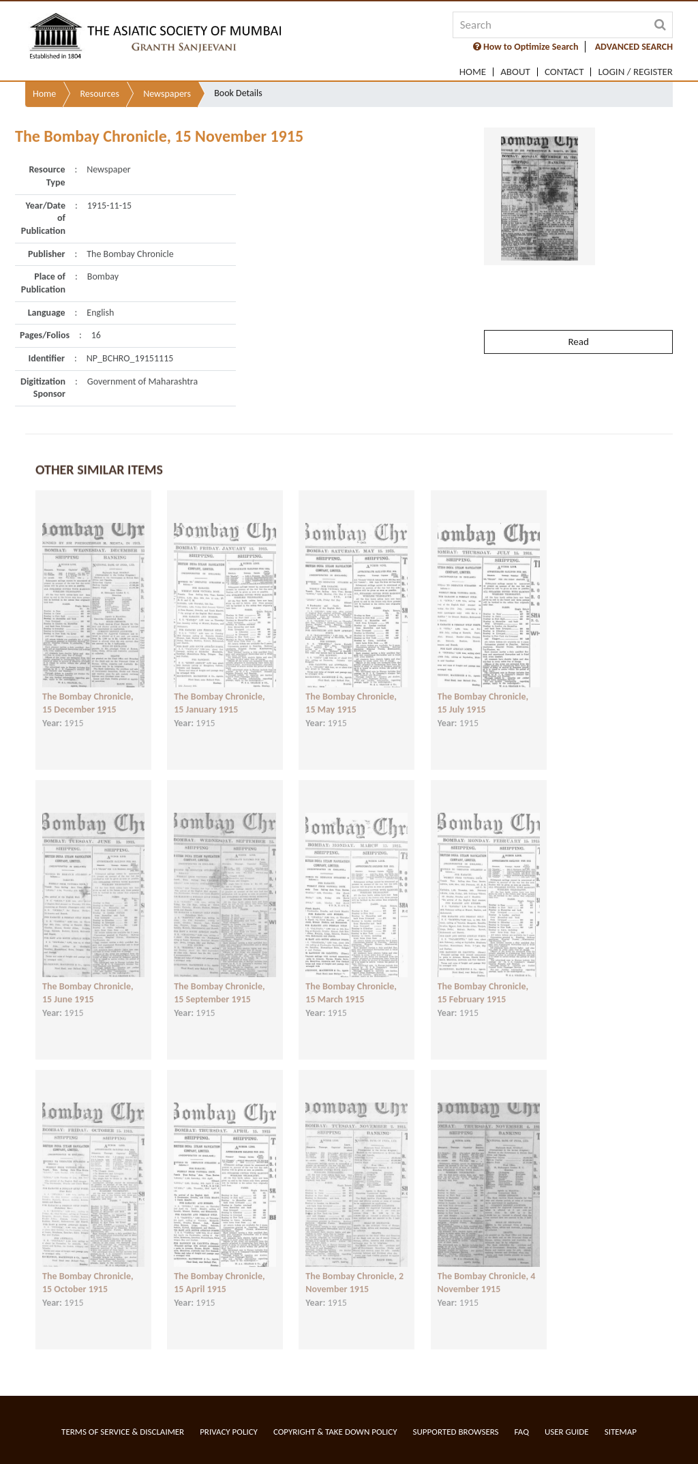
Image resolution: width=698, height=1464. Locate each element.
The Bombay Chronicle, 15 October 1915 (88, 1269)
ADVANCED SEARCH (634, 47)
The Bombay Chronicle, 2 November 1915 (354, 1269)
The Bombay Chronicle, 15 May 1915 (351, 689)
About (515, 72)
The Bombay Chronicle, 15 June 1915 (88, 979)
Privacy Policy (229, 1431)
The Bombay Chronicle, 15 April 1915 (219, 1269)
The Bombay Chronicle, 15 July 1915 (483, 689)
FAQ (522, 1431)
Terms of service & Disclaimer (122, 1431)
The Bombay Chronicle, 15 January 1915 (219, 689)
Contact (564, 72)
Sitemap (621, 1431)
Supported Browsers (456, 1431)
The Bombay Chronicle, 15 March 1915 (351, 979)
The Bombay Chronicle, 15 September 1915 (219, 979)
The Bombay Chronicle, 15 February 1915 (483, 979)
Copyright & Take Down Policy (335, 1431)
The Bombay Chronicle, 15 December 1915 (88, 689)
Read (578, 310)
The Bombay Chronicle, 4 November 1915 (487, 1269)
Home (472, 72)
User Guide (567, 1431)
